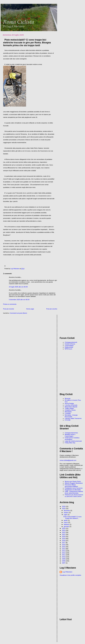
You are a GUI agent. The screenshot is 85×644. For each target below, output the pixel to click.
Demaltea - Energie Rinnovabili (71, 415)
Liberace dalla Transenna (73, 418)
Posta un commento (9, 304)
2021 (64, 534)
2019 (64, 538)
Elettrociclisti (69, 347)
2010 (64, 557)
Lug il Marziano (67, 572)
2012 (64, 553)
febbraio (66, 524)
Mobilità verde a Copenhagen (70, 435)
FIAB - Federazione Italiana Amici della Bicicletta (74, 492)
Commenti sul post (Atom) (18, 313)
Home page (30, 309)
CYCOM (67, 420)
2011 (64, 555)
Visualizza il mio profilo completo (70, 575)
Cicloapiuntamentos (71, 433)
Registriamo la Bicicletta (73, 490)
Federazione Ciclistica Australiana (72, 438)
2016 (64, 544)
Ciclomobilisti (69, 345)
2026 (64, 506)
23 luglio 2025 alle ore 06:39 (18, 287)
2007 (64, 563)
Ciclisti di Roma (70, 344)
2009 (64, 559)
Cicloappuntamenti (71, 342)
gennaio (66, 526)
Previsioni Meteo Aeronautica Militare (71, 485)
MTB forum (68, 349)
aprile (66, 520)
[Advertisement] (72, 324)
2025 (64, 508)
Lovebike (68, 413)
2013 (64, 551)
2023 (64, 530)
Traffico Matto (69, 408)
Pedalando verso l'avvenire (74, 488)
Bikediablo (68, 412)
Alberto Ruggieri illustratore (74, 483)
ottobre (66, 512)
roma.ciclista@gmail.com (68, 460)
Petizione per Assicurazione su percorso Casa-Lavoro (74, 495)
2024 (64, 528)
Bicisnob (67, 398)
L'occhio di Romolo (71, 405)
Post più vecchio (51, 309)
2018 (64, 540)
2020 (64, 536)
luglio (66, 514)
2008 (64, 561)
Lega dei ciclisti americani (73, 441)
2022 (64, 532)
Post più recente (8, 309)
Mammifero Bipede (71, 407)
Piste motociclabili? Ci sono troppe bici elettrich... (72, 517)
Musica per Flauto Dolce (73, 481)
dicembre (67, 510)
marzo (66, 522)
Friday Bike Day (70, 442)
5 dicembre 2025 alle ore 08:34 (19, 299)
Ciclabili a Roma (70, 410)
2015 (64, 547)
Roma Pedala (69, 403)
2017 (64, 542)
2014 (64, 549)
